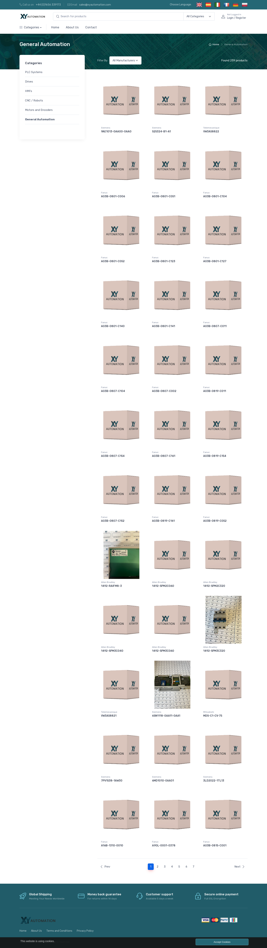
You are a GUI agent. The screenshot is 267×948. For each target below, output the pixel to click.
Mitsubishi (208, 712)
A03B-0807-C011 (215, 326)
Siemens (105, 127)
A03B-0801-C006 (113, 196)
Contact (91, 27)
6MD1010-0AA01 (163, 780)
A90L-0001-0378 (163, 845)
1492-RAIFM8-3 (111, 586)
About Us (72, 27)
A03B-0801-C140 (113, 326)
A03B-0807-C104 (113, 391)
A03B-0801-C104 (215, 196)
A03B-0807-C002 (164, 391)
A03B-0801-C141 (163, 326)
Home (55, 27)
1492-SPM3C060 (163, 650)
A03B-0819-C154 (214, 456)
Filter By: (102, 60)
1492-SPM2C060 (163, 586)
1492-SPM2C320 (214, 586)
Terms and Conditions (59, 930)
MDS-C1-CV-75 (212, 715)
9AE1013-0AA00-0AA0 (116, 131)
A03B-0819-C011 (214, 391)
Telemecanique (211, 127)
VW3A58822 (211, 131)
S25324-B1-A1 (161, 131)
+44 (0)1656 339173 (48, 4)
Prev (105, 866)
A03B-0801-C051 (163, 196)
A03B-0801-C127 (214, 261)
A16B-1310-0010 (112, 845)
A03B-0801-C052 (113, 261)
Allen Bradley (108, 582)
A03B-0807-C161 (163, 456)
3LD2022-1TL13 (213, 780)
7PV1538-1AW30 (111, 780)
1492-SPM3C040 (112, 650)
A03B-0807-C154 (113, 456)
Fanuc (104, 192)
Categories (29, 27)
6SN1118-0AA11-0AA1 (166, 715)
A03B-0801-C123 (163, 261)
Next (239, 866)
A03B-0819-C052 (215, 520)
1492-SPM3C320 (214, 650)
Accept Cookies (222, 942)
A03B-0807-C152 (112, 520)
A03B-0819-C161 (163, 520)
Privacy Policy (85, 930)
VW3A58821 (108, 715)
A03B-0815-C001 (214, 845)
